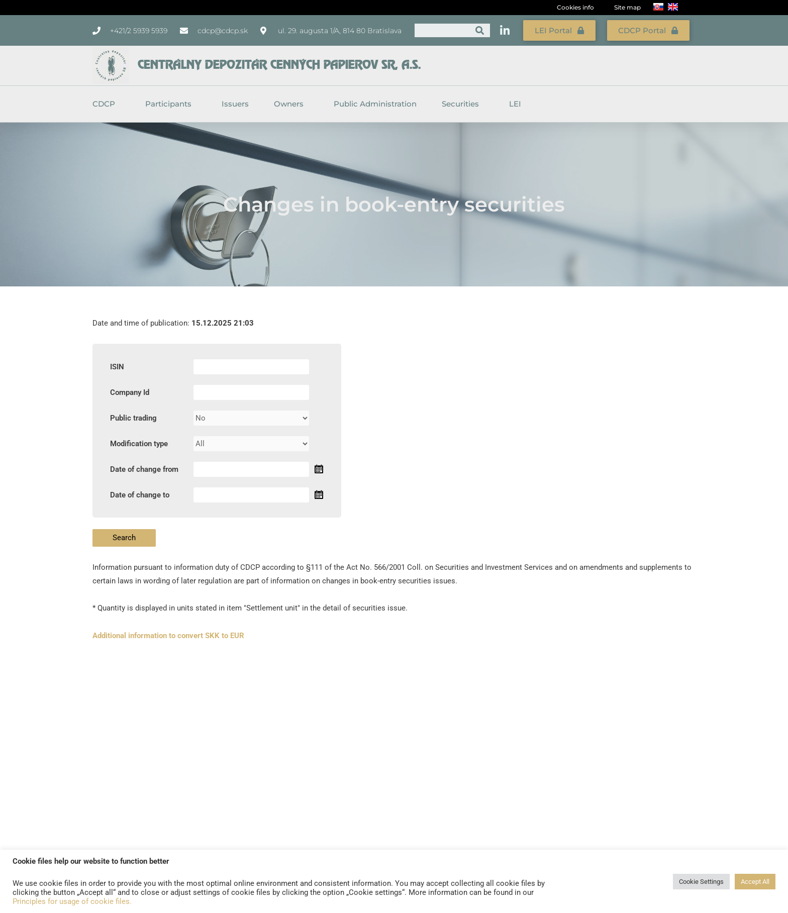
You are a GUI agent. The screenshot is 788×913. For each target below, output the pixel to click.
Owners (291, 103)
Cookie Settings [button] (701, 881)
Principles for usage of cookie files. (72, 901)
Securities (463, 103)
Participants (170, 103)
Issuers (235, 103)
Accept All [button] (755, 881)
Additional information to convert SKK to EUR (168, 634)
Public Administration (375, 103)
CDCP (106, 103)
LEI (515, 103)
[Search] (479, 30)
